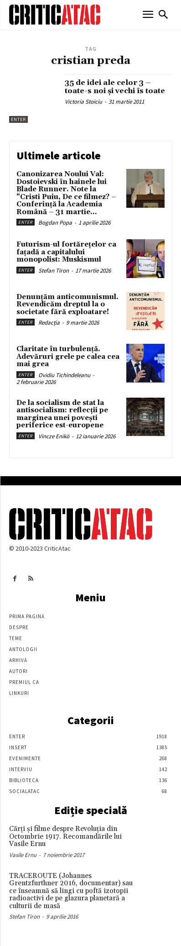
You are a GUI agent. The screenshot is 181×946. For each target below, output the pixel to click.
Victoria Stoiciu (83, 101)
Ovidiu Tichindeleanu (64, 375)
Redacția (49, 322)
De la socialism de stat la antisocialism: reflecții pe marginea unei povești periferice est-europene (62, 414)
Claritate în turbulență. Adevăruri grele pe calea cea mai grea (67, 356)
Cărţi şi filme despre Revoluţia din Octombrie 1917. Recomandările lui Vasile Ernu (65, 836)
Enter (18, 119)
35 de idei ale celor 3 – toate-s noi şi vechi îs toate (115, 86)
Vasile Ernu (22, 855)
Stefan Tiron (53, 270)
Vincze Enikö (53, 436)
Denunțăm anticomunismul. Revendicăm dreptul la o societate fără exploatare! (67, 304)
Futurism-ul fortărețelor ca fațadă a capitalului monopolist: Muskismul (66, 252)
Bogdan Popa (55, 222)
